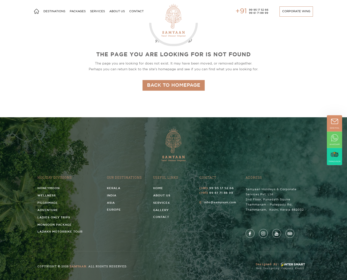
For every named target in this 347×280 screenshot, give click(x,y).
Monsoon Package (54, 225)
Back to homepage (173, 85)
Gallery (161, 210)
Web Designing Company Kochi (280, 268)
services (97, 11)
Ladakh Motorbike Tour (60, 232)
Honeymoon (48, 188)
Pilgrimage (47, 203)
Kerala (113, 188)
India (111, 195)
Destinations (54, 11)
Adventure (47, 210)
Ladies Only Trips (53, 217)
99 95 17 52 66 (258, 10)
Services (161, 203)
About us (117, 11)
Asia (111, 203)
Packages (78, 11)
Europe (114, 210)
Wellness (46, 195)
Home (158, 188)
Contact (136, 11)
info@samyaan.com (220, 202)
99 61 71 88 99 (258, 13)
